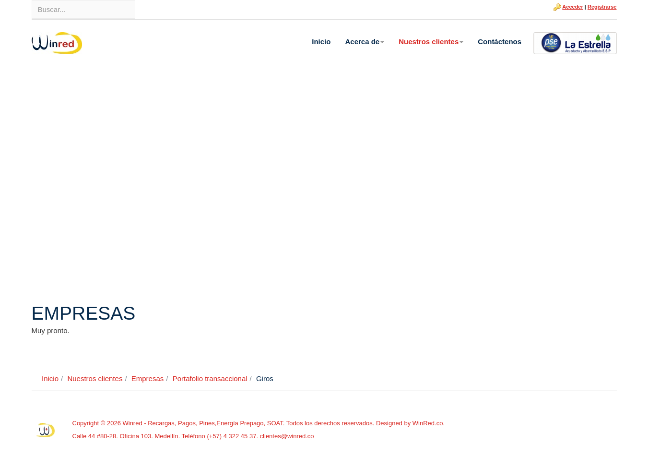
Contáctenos (499, 41)
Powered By (46, 430)
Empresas (147, 378)
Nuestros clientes (431, 41)
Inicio (321, 41)
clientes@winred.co (286, 436)
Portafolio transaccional (210, 378)
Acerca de (364, 41)
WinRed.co (427, 423)
